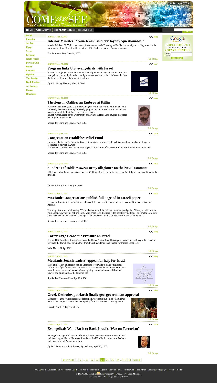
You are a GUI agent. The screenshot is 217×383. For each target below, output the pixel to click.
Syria (29, 51)
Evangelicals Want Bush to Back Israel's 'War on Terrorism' (93, 329)
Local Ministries (134, 374)
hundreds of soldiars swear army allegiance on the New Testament (98, 168)
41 (124, 360)
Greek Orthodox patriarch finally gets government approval (93, 295)
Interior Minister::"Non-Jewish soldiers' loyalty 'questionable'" (96, 41)
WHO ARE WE (43, 30)
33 (97, 360)
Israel (29, 35)
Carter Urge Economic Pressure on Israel (79, 236)
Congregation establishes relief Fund (75, 138)
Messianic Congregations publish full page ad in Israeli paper (94, 198)
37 (118, 360)
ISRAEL (51, 37)
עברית (186, 3)
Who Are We (121, 374)
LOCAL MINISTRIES (64, 30)
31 (87, 360)
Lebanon (30, 55)
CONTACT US (85, 30)
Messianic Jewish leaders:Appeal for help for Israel (86, 260)
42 (129, 360)
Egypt (29, 47)
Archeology (32, 86)
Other (29, 66)
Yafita (103, 376)
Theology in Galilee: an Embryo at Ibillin (79, 102)
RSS (100, 374)
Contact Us (110, 374)
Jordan (30, 43)
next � (137, 360)
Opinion (30, 74)
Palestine (30, 39)
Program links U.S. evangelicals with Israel (80, 68)
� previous (68, 360)
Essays (29, 90)
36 (112, 360)
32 (92, 360)
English (172, 3)
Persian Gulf (32, 63)
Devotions (31, 94)
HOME (29, 30)
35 (107, 360)
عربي (179, 3)
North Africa (32, 59)
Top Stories (32, 78)
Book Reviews (33, 82)
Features (30, 70)
